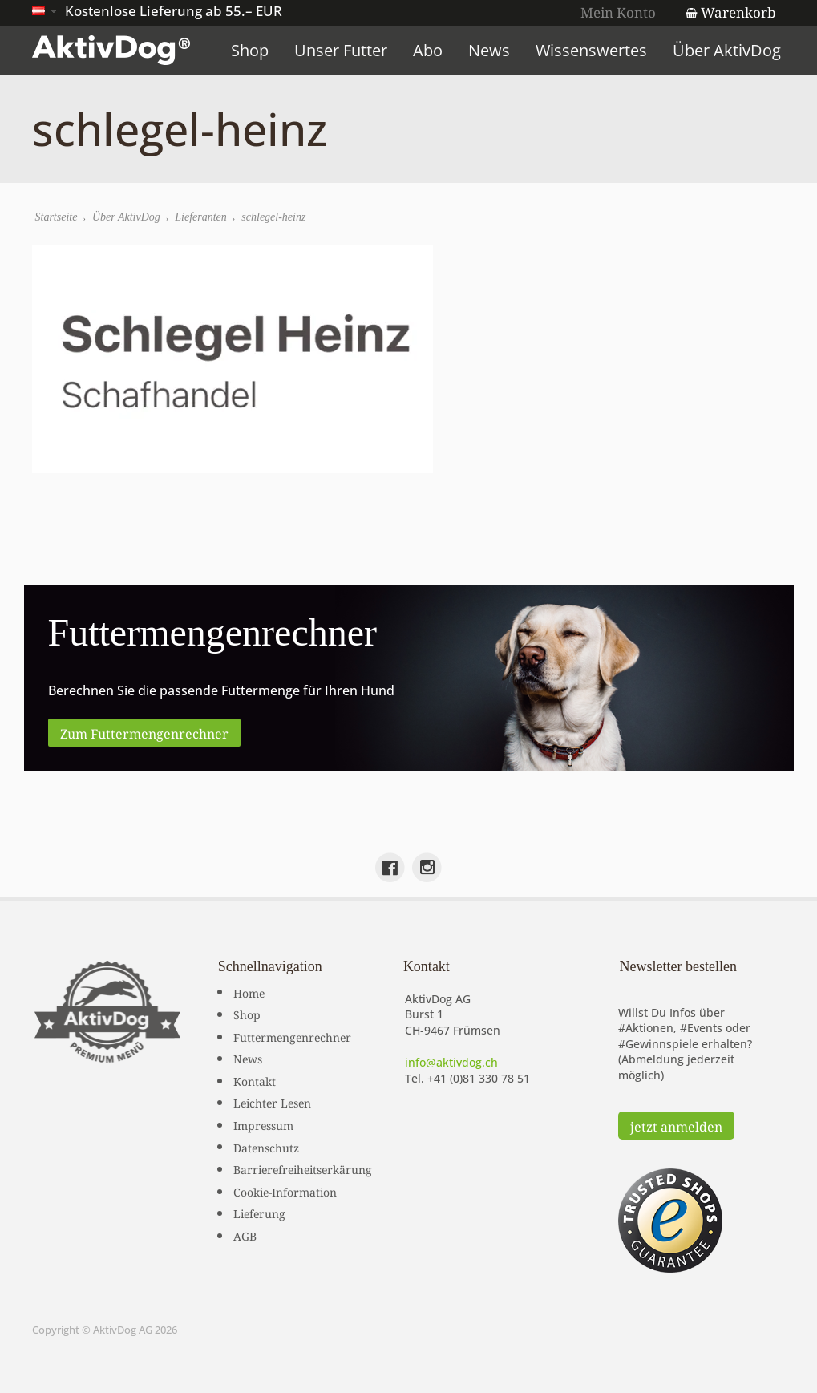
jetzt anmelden (676, 1125)
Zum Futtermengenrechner (144, 732)
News (489, 50)
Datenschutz (266, 1146)
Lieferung (259, 1212)
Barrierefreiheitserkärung (302, 1168)
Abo (428, 50)
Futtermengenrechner (292, 1036)
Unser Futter (340, 50)
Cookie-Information (285, 1190)
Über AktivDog (727, 50)
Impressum (263, 1124)
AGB (245, 1235)
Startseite (56, 217)
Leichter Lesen (272, 1101)
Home (249, 992)
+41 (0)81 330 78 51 (478, 1078)
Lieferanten (201, 217)
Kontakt (254, 1080)
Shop (250, 50)
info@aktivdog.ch (451, 1062)
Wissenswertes (591, 50)
